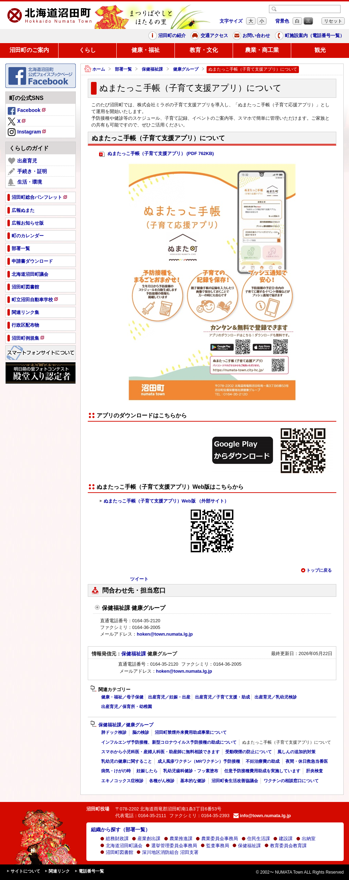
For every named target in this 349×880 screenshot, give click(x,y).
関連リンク (57, 871)
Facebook (27, 111)
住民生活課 (255, 838)
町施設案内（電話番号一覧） (309, 35)
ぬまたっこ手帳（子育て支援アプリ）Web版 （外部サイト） (164, 501)
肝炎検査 (314, 771)
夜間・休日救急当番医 (307, 761)
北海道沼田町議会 (121, 845)
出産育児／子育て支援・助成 (222, 697)
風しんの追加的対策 (296, 752)
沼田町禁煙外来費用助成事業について (191, 732)
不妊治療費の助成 (263, 761)
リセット (333, 21)
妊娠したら (147, 771)
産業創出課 (146, 838)
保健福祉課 (152, 69)
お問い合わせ (251, 35)
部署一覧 (123, 69)
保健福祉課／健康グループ (121, 725)
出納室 (306, 838)
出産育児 (22, 161)
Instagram (27, 132)
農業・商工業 (262, 50)
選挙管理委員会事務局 (171, 845)
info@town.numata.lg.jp (262, 815)
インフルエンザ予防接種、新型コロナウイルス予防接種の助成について (169, 742)
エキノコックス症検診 (122, 781)
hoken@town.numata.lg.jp (165, 634)
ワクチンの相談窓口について (291, 781)
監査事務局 (215, 845)
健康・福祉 (145, 50)
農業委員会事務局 (217, 838)
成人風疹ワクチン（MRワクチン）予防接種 (199, 761)
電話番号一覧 (89, 871)
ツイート (139, 579)
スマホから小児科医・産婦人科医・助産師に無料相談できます (160, 752)
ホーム (94, 69)
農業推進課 (178, 838)
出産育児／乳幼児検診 (276, 697)
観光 (320, 50)
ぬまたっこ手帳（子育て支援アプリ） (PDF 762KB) (156, 154)
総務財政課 (114, 838)
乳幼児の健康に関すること (126, 761)
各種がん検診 (161, 781)
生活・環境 (25, 182)
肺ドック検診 (114, 732)
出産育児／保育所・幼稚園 (126, 706)
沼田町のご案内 (29, 50)
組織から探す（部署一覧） (120, 829)
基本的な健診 (193, 781)
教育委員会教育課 (285, 845)
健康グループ (185, 69)
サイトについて (23, 871)
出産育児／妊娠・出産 (169, 697)
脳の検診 (140, 732)
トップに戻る (316, 570)
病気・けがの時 (116, 771)
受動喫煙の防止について (248, 752)
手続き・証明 (27, 172)
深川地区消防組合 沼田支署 (167, 852)
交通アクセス (209, 35)
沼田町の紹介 (167, 35)
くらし (87, 50)
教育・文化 (204, 50)
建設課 (283, 838)
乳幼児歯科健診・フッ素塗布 (190, 771)
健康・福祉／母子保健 (122, 697)
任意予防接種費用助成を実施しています (262, 771)
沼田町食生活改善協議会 (235, 781)
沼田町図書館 (116, 852)
